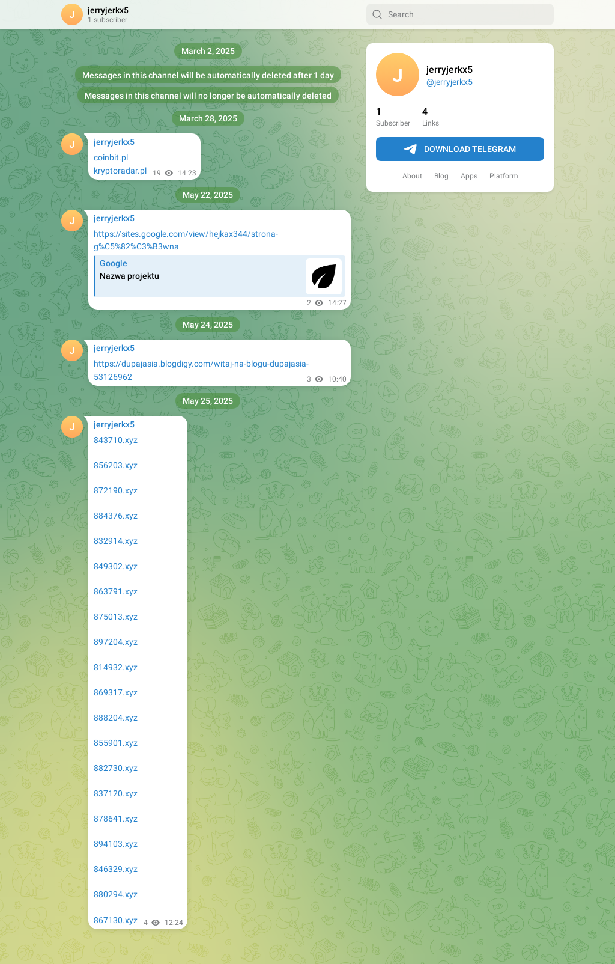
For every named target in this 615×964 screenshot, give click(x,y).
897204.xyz (116, 642)
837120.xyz (116, 793)
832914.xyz (116, 541)
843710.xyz (116, 440)
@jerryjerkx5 (449, 82)
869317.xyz (116, 692)
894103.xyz (116, 844)
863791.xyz (116, 591)
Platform (503, 176)
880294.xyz (116, 894)
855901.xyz (116, 743)
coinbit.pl (111, 157)
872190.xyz (116, 490)
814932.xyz (116, 667)
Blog (441, 176)
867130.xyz (116, 920)
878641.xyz (116, 818)
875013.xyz (116, 616)
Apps (469, 176)
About (412, 176)
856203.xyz (116, 465)
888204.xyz (116, 717)
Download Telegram (460, 149)
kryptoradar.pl (120, 170)
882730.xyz (116, 768)
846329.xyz (116, 869)
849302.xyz (116, 566)
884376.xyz (116, 515)
